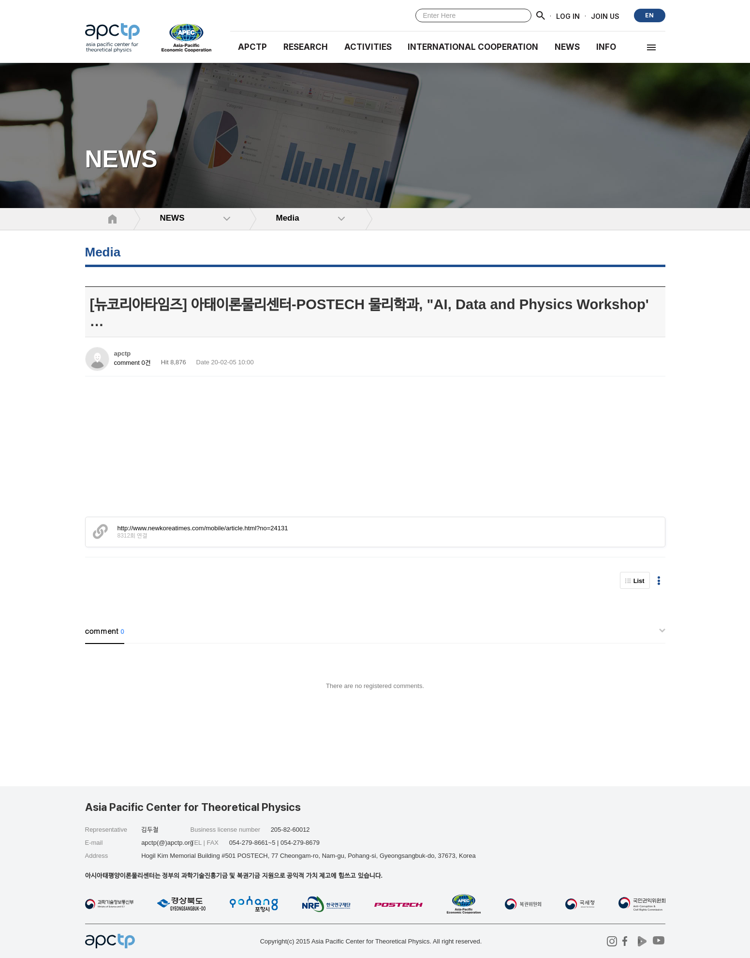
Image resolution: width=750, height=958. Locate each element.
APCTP (252, 47)
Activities (368, 47)
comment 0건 (132, 362)
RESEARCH (305, 47)
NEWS (567, 47)
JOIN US (605, 16)
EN (649, 15)
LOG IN (568, 16)
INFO (606, 47)
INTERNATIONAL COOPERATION (473, 47)
